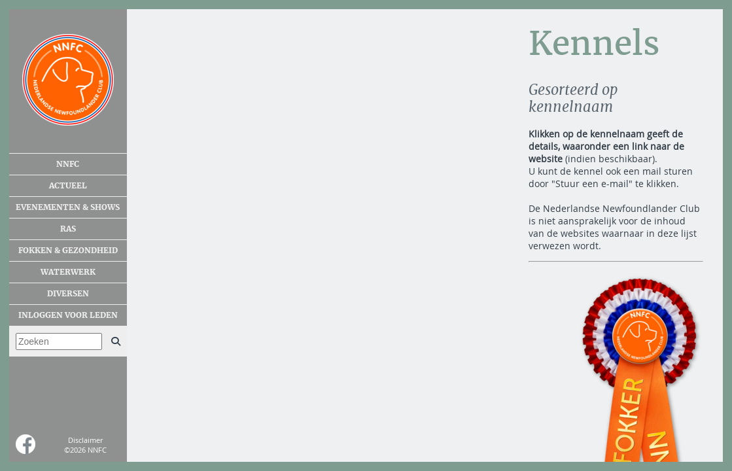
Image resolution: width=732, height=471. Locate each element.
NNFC (67, 164)
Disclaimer (85, 440)
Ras (68, 229)
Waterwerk (68, 272)
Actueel (68, 186)
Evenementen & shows (68, 207)
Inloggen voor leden (68, 315)
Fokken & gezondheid (68, 250)
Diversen (68, 293)
